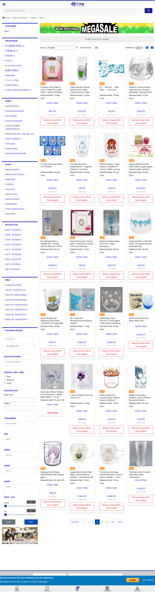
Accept (132, 580)
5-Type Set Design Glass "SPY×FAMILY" (51, 165)
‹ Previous (74, 522)
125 (113, 522)
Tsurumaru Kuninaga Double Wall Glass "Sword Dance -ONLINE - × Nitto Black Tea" (111, 476)
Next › (120, 522)
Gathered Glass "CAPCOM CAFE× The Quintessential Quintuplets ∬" (140, 243)
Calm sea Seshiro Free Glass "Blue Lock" (139, 319)
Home (6, 17)
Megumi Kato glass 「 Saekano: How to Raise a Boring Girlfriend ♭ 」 (139, 397)
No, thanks (148, 580)
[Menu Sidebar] (4, 4)
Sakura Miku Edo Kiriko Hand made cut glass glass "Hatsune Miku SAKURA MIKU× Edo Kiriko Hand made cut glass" (141, 169)
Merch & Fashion (20, 17)
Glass (41, 17)
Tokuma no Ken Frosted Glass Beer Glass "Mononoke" (139, 474)
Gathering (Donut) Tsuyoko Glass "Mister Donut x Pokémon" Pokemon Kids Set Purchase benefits (110, 400)
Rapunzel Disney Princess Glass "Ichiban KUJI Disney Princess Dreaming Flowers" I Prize (82, 245)
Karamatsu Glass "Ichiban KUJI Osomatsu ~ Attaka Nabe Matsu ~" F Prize (52, 394)
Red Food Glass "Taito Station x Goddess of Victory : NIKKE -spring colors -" (110, 168)
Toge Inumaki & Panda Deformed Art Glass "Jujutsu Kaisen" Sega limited (80, 91)
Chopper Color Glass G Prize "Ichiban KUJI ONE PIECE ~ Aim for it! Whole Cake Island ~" (51, 91)
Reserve (10, 380)
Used (9, 383)
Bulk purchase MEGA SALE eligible (52, 121)
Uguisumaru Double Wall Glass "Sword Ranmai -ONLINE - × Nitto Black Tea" (82, 474)
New (9, 376)
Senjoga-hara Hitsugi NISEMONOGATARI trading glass (52, 474)
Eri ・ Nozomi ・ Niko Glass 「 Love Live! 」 (109, 88)
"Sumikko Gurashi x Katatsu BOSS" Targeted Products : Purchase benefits (81, 168)
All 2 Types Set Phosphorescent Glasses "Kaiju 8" (81, 320)
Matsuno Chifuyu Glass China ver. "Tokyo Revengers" (110, 243)
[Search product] (148, 10)
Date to (7, 403)
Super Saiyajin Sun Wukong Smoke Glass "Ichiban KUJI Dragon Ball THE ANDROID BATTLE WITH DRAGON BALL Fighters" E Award (52, 324)
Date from (8, 395)
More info (43, 581)
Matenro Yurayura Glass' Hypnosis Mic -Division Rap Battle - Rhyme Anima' (140, 89)
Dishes (33, 17)
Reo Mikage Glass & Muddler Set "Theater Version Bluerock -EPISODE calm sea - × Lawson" (52, 245)
